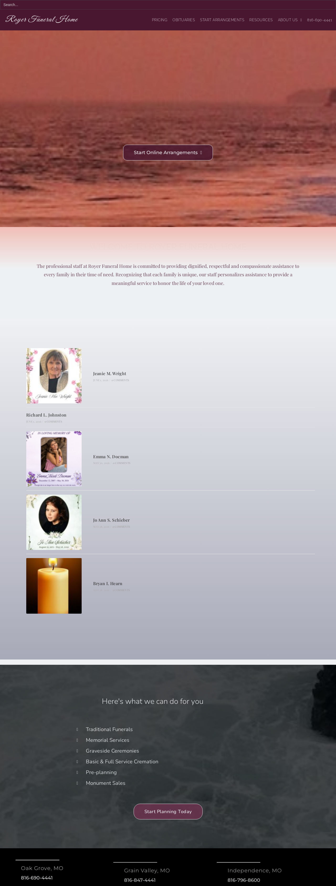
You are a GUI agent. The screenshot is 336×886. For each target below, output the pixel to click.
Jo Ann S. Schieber (111, 520)
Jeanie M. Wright (109, 373)
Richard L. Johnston (46, 415)
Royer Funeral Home (43, 20)
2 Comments (121, 590)
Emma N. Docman (111, 456)
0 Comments (120, 380)
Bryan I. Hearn (108, 583)
